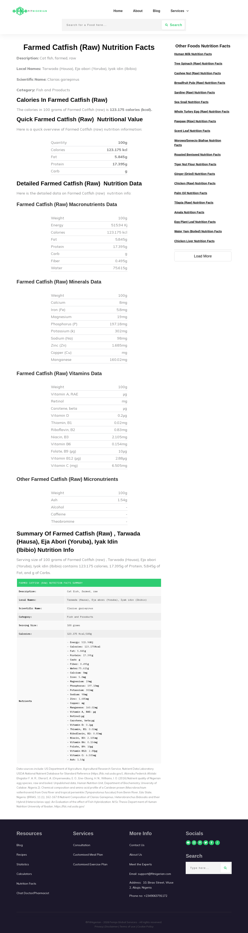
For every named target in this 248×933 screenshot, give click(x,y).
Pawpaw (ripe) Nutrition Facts (195, 121)
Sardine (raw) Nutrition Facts (194, 92)
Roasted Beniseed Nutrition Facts (197, 154)
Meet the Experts (140, 864)
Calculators (24, 874)
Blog (20, 845)
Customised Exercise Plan (90, 864)
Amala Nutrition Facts (189, 212)
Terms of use (127, 926)
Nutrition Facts (26, 883)
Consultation (81, 845)
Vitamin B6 (61, 444)
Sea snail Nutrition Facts (191, 102)
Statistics (23, 864)
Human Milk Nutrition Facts (193, 54)
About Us (135, 854)
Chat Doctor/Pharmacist (33, 893)
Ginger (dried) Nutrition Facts (194, 173)
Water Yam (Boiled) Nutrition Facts (198, 231)
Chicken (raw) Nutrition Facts (194, 183)
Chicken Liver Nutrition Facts (194, 241)
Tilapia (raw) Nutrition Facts (193, 202)
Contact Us (137, 845)
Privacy (99, 926)
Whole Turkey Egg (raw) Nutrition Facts (201, 111)
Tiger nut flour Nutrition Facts (195, 164)
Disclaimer (111, 926)
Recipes (22, 854)
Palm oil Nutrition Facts (190, 193)
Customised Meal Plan (88, 854)
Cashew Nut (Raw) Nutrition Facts (197, 73)
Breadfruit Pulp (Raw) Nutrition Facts (199, 82)
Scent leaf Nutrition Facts (192, 130)
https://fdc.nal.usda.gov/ (69, 806)
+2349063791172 (155, 896)
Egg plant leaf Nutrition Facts (195, 221)
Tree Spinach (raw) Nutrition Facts (198, 63)
